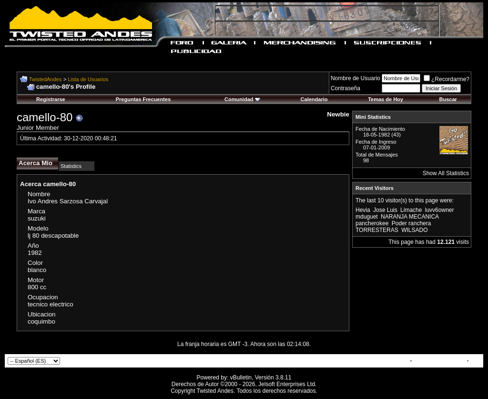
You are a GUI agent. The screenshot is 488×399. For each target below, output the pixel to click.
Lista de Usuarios (88, 79)
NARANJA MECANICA (409, 216)
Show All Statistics (446, 173)
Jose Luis (385, 210)
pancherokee (372, 223)
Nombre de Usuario (355, 78)
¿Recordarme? (446, 79)
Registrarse (50, 99)
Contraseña (345, 88)
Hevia (363, 210)
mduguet (367, 216)
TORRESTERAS (377, 230)
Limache (411, 210)
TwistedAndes (45, 79)
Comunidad (242, 99)
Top (475, 360)
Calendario (314, 99)
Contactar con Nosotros (375, 360)
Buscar (448, 99)
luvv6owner (439, 210)
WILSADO (414, 230)
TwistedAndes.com (439, 360)
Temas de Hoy (385, 99)
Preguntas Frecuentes (143, 99)
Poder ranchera (411, 223)
